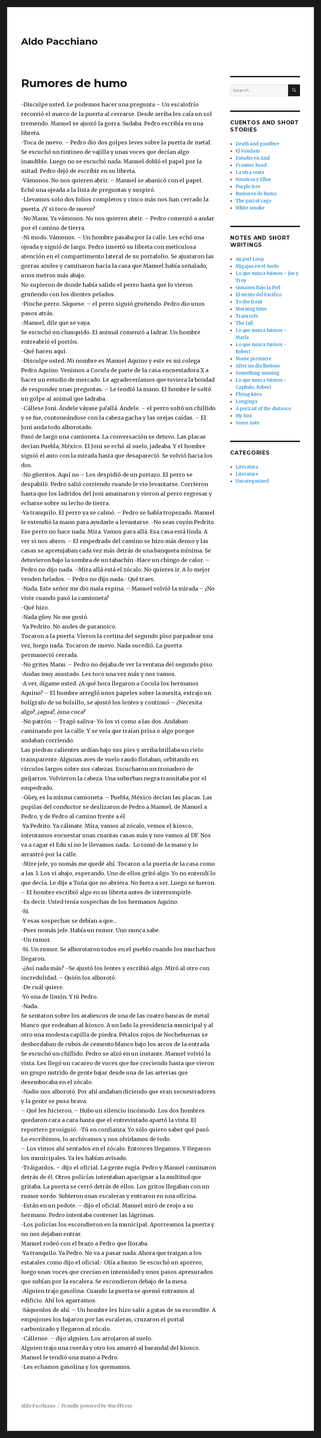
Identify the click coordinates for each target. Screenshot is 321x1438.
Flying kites (249, 394)
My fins (244, 416)
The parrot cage (254, 201)
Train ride (247, 316)
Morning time (251, 309)
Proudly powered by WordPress (96, 1406)
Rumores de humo (256, 194)
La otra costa (250, 172)
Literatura (247, 467)
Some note (248, 423)
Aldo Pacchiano (59, 41)
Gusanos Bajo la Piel (258, 288)
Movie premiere (254, 359)
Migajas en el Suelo (257, 266)
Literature (247, 474)
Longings (246, 401)
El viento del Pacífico (259, 295)
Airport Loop (250, 259)
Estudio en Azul (253, 158)
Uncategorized (252, 481)
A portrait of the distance (263, 409)
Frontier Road (251, 165)
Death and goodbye (257, 144)
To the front (249, 302)
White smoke (250, 208)
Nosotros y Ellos (253, 179)
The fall (244, 323)
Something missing (258, 373)
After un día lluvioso (258, 366)
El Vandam (248, 151)
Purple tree (248, 186)
